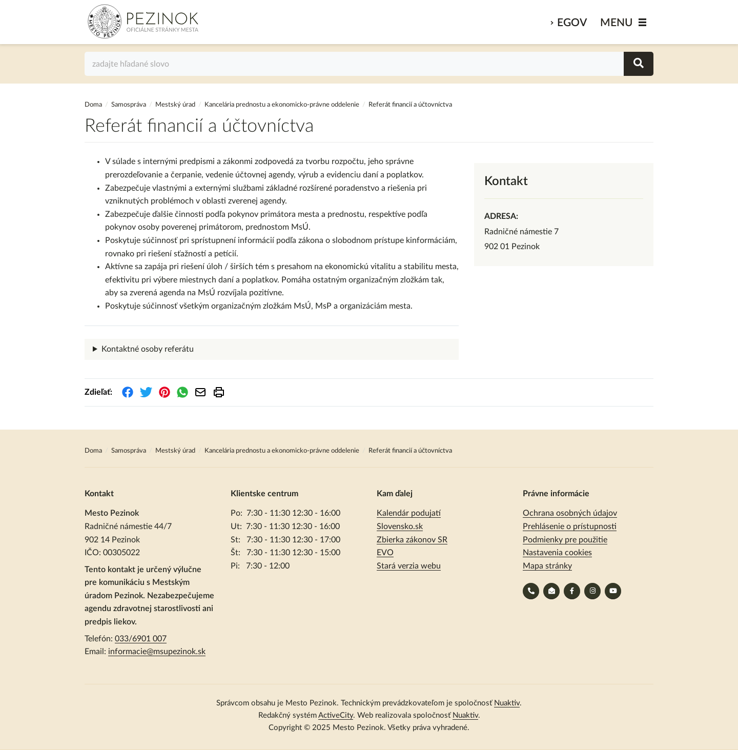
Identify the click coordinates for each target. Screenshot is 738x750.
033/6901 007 (141, 639)
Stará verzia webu (409, 566)
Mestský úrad (175, 105)
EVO (385, 553)
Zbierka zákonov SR (412, 540)
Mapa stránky (547, 566)
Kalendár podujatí (409, 513)
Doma (94, 105)
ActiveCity (335, 715)
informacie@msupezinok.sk (157, 651)
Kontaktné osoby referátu (147, 349)
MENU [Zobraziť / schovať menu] (616, 22)
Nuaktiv (507, 703)
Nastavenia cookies (557, 553)
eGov (572, 22)
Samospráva (129, 105)
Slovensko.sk (400, 526)
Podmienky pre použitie (565, 540)
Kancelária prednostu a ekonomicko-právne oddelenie (281, 105)
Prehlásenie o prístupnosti (570, 526)
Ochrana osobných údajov (570, 513)
